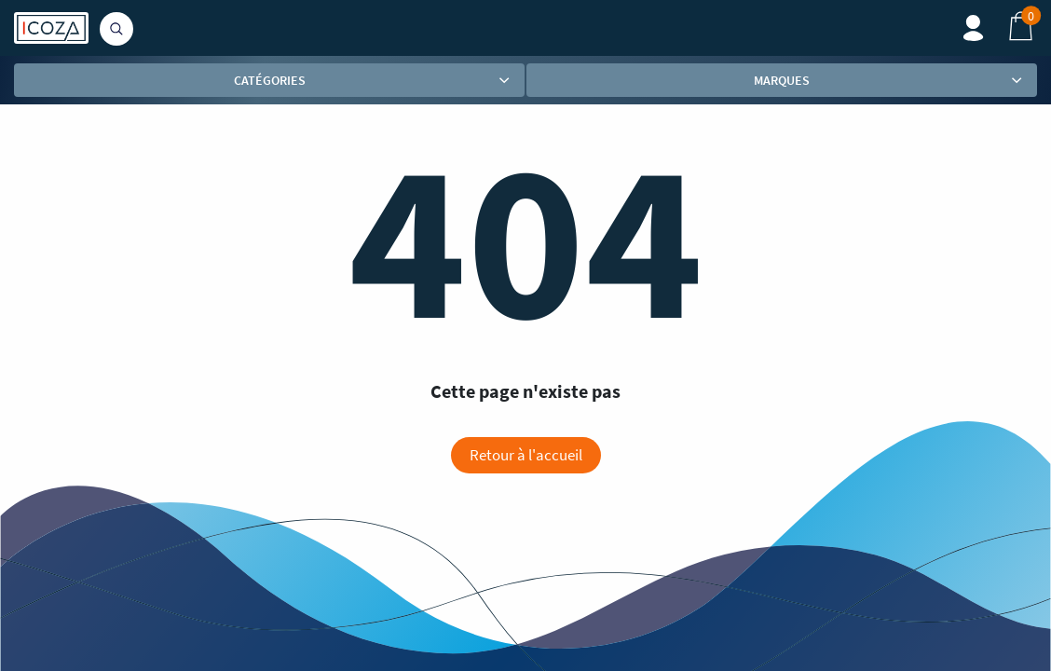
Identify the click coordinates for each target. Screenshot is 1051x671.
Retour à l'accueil (526, 455)
